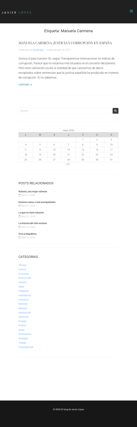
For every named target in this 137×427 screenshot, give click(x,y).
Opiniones (24, 316)
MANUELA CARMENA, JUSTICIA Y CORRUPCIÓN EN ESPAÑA (65, 42)
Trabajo (22, 342)
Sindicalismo (25, 334)
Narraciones (25, 312)
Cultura (22, 269)
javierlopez (38, 50)
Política (22, 325)
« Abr (67, 164)
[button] (131, 11)
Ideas (21, 286)
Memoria (23, 304)
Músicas (23, 308)
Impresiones (25, 295)
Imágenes (24, 291)
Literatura (24, 299)
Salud (21, 330)
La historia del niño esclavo (33, 223)
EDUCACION (25, 278)
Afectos (22, 265)
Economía (24, 273)
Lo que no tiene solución (31, 212)
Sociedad (23, 338)
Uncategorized (26, 347)
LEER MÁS (24, 84)
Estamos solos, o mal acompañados (37, 202)
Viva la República (28, 234)
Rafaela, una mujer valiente (33, 191)
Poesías (23, 321)
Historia (23, 282)
